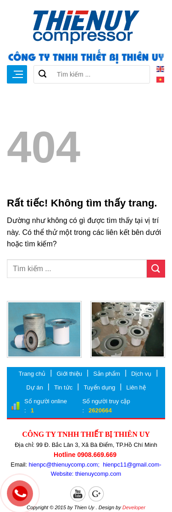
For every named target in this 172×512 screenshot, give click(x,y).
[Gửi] (42, 74)
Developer (133, 507)
